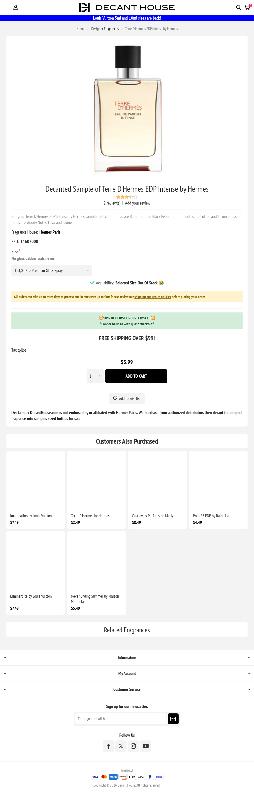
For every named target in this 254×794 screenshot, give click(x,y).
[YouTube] (145, 746)
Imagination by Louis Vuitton (31, 516)
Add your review (137, 203)
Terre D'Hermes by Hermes (90, 516)
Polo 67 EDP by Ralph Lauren (214, 516)
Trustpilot (18, 350)
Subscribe (173, 719)
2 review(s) (112, 203)
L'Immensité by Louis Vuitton (31, 596)
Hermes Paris (49, 232)
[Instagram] (133, 746)
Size (15, 251)
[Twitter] (121, 746)
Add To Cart (136, 376)
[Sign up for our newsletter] (120, 719)
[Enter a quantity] (95, 376)
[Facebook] (108, 746)
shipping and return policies (152, 296)
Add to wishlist (130, 398)
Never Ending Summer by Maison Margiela (95, 599)
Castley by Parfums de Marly (152, 516)
